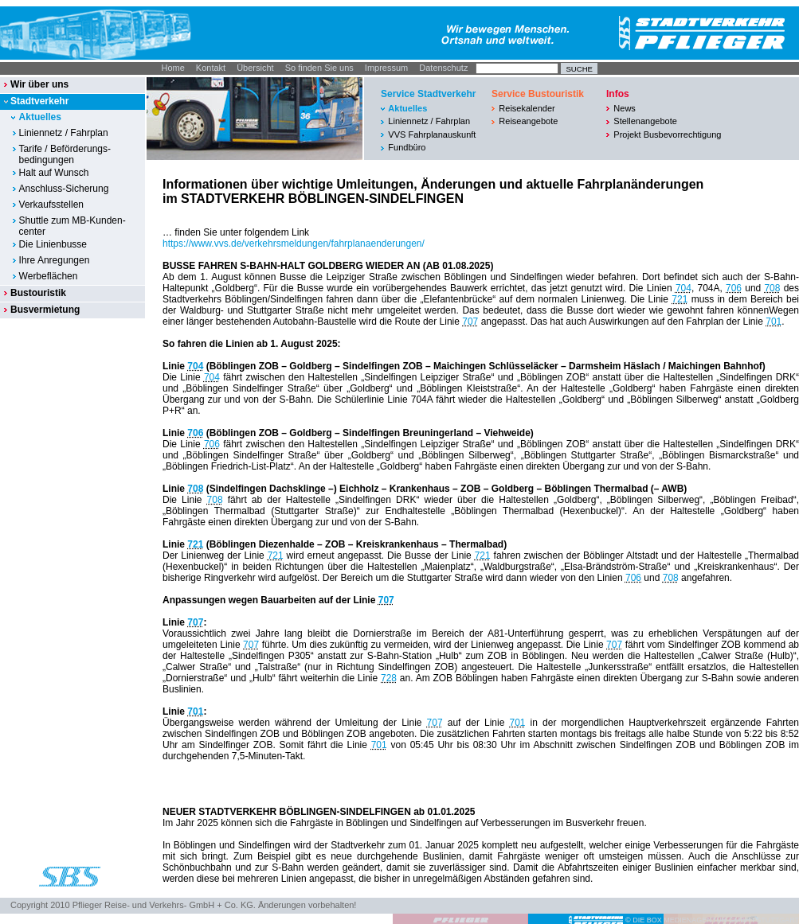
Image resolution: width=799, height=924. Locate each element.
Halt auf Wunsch (54, 172)
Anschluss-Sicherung (64, 188)
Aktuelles (40, 117)
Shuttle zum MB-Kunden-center (72, 226)
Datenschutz (443, 67)
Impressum (386, 67)
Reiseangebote (528, 121)
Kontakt (210, 67)
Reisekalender (526, 108)
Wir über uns (39, 84)
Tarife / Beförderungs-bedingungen (65, 154)
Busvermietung (45, 309)
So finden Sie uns (319, 67)
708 (772, 288)
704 (683, 288)
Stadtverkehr (39, 101)
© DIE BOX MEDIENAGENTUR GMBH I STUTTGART (712, 920)
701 (773, 321)
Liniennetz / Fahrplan (63, 132)
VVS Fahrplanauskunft (432, 134)
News (624, 108)
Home (173, 67)
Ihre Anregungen (54, 260)
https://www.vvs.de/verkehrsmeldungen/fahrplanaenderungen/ (294, 243)
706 (734, 288)
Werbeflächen (48, 276)
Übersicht (255, 67)
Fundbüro (406, 147)
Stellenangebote (645, 121)
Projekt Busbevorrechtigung (667, 134)
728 (389, 678)
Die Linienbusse (53, 244)
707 (470, 321)
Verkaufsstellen (51, 204)
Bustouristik (38, 292)
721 (679, 299)
